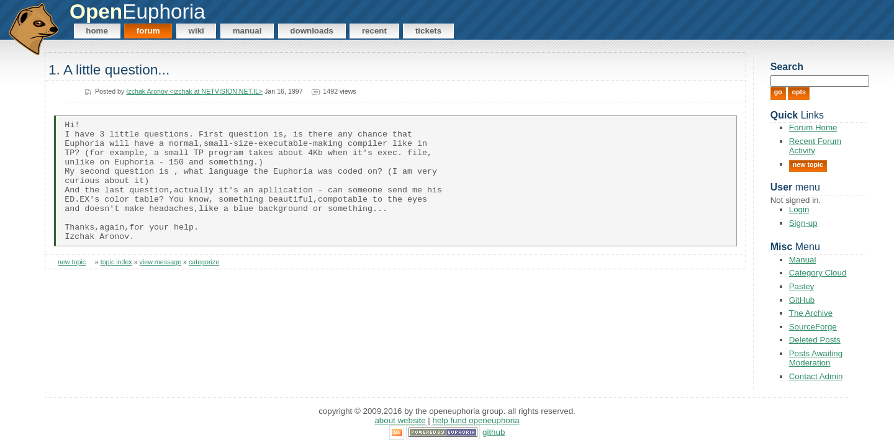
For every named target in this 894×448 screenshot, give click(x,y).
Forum (148, 30)
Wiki (196, 30)
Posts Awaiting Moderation (815, 358)
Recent (374, 30)
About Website (399, 420)
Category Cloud (818, 272)
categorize (204, 286)
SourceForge (813, 326)
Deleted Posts (815, 339)
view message (161, 286)
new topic (72, 286)
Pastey (802, 286)
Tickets (428, 30)
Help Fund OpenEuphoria (476, 420)
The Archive (811, 313)
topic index (116, 286)
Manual (247, 30)
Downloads (311, 30)
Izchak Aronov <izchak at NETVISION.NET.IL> (194, 91)
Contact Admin (816, 376)
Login (799, 209)
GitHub (802, 300)
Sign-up (803, 223)
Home (97, 30)
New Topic (808, 164)
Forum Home (813, 127)
